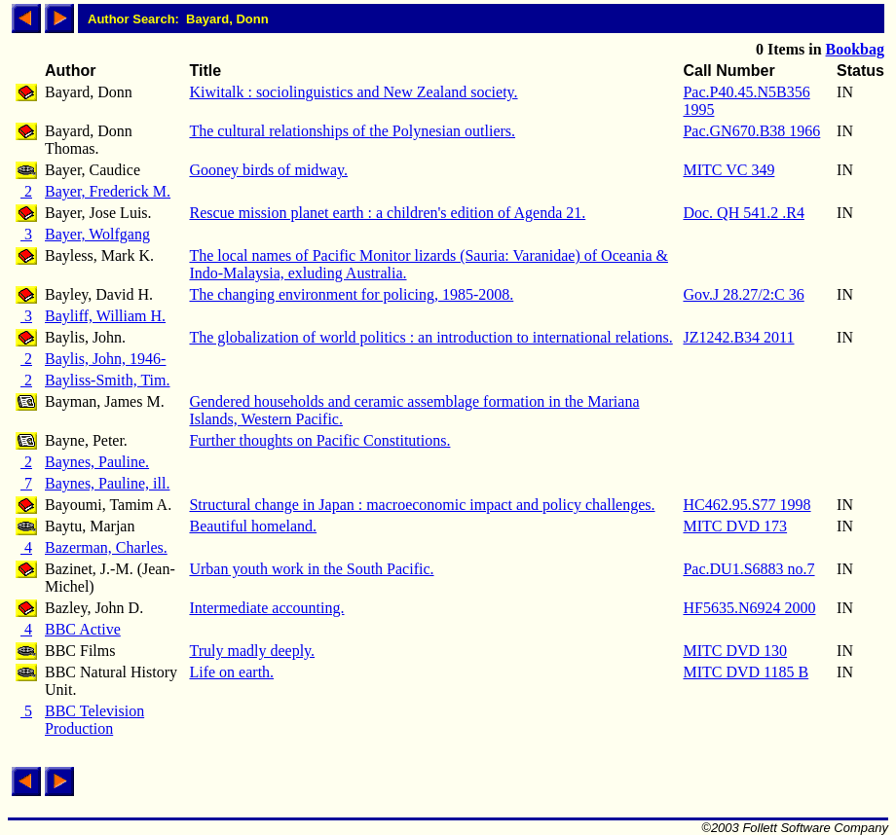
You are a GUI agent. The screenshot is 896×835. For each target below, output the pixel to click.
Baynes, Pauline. (97, 462)
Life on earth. (231, 672)
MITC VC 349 (728, 170)
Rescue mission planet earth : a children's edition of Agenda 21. (387, 212)
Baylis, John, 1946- (105, 358)
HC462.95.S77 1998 (746, 504)
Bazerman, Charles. (106, 547)
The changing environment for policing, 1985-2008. (351, 294)
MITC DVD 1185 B (745, 672)
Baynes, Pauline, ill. (107, 483)
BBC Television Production (94, 720)
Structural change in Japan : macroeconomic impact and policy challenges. (421, 504)
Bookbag (855, 49)
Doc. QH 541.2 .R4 (743, 212)
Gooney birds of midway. (268, 170)
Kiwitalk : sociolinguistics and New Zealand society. (353, 92)
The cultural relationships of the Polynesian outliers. (352, 131)
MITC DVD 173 (735, 526)
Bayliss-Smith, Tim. (107, 380)
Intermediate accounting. (266, 607)
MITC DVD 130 (735, 650)
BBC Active (83, 629)
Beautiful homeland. (253, 526)
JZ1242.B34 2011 (738, 337)
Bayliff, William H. (105, 316)
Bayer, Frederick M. (107, 191)
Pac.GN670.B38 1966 (751, 131)
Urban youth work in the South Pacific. (311, 569)
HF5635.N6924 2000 (749, 607)
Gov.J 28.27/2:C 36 (743, 294)
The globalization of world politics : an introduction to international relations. (430, 337)
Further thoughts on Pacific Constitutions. (319, 440)
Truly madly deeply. (252, 650)
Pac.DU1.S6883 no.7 (748, 569)
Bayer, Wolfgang (97, 234)
